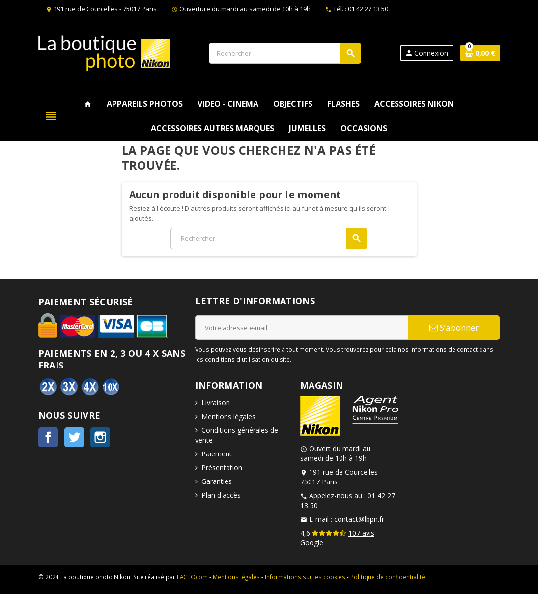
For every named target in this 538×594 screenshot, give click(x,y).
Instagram (100, 437)
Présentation (221, 467)
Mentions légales (228, 416)
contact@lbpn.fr (359, 519)
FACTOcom (192, 577)
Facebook (48, 437)
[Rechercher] (285, 53)
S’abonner (454, 327)
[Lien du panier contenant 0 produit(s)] (480, 53)
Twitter (74, 437)
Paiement (216, 453)
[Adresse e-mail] (301, 327)
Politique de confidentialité (387, 577)
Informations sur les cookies (305, 577)
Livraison (215, 402)
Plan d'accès (221, 495)
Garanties (216, 481)
